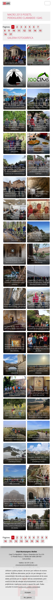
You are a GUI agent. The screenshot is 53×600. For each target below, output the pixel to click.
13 (30, 30)
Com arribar (26, 559)
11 (19, 30)
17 (11, 34)
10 (14, 30)
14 (35, 30)
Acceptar (28, 592)
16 (5, 34)
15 (40, 30)
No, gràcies (28, 597)
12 (24, 30)
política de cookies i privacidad (29, 587)
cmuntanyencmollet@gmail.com (26, 565)
